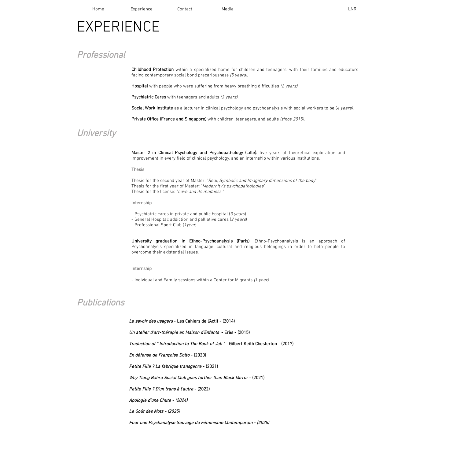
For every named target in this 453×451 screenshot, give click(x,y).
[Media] (227, 9)
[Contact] (184, 9)
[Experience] (141, 9)
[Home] (98, 9)
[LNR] (352, 9)
